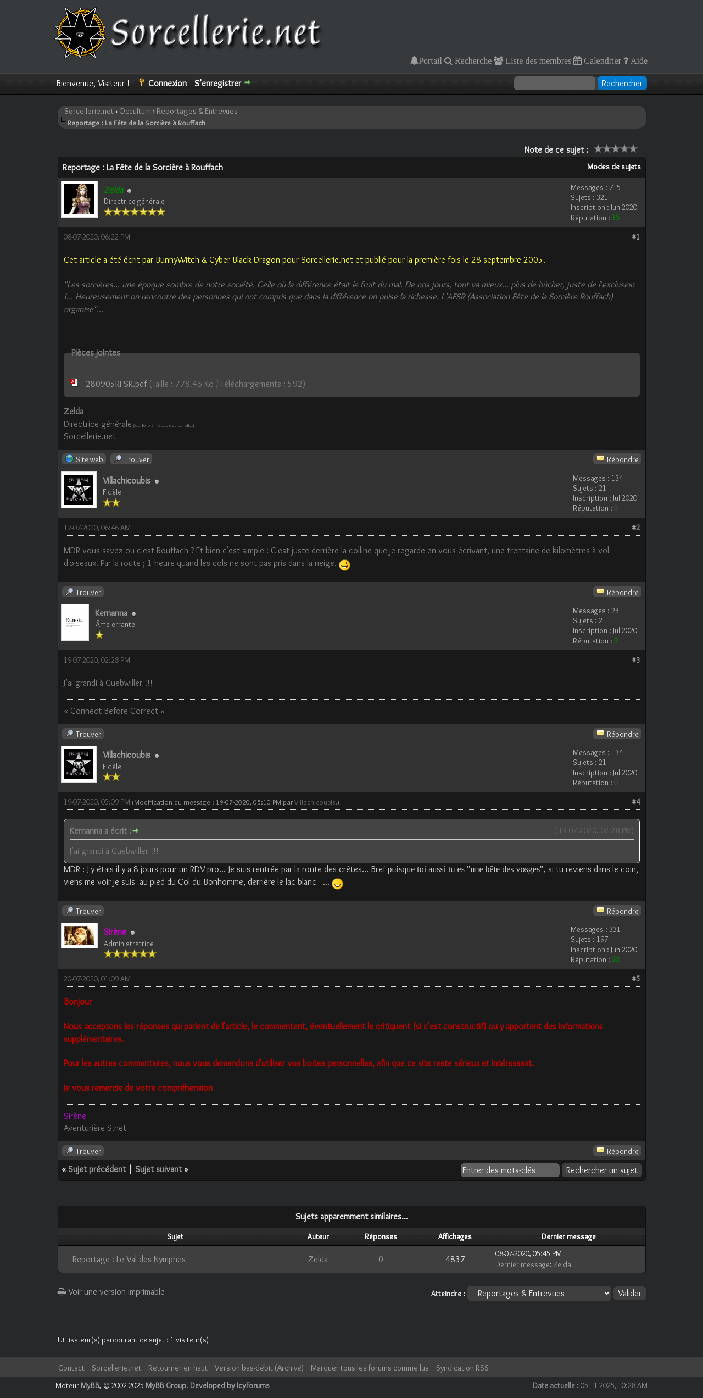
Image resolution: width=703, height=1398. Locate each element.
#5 (636, 979)
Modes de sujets (614, 166)
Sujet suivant (158, 1169)
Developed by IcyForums (230, 1385)
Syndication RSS (462, 1368)
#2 (636, 527)
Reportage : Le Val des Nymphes (129, 1259)
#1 (636, 237)
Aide (638, 60)
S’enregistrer (217, 83)
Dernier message (522, 1264)
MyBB (90, 1385)
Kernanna (111, 613)
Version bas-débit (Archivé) (259, 1368)
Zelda (318, 1259)
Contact (71, 1368)
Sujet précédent (97, 1169)
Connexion (167, 83)
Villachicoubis (126, 480)
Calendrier (601, 60)
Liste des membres (537, 60)
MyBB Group (166, 1385)
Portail (430, 60)
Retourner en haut (178, 1368)
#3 (636, 660)
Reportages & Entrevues (197, 111)
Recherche (472, 60)
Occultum (135, 111)
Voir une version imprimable (111, 1291)
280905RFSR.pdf (116, 384)
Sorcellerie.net (89, 111)
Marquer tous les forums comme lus (370, 1368)
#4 (636, 802)
